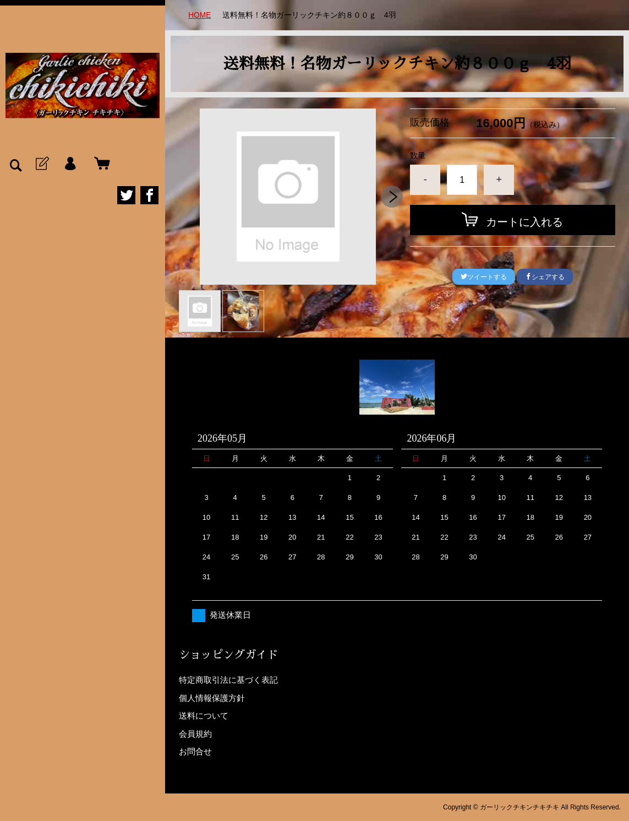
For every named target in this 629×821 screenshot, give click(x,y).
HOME (199, 14)
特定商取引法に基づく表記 (228, 679)
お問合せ (195, 751)
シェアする (545, 277)
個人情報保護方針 (212, 697)
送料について (203, 715)
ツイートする (484, 277)
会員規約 (195, 733)
